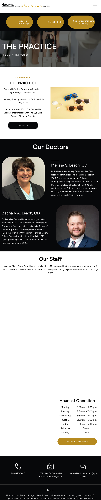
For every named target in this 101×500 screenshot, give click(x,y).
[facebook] (50, 485)
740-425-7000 (18, 450)
